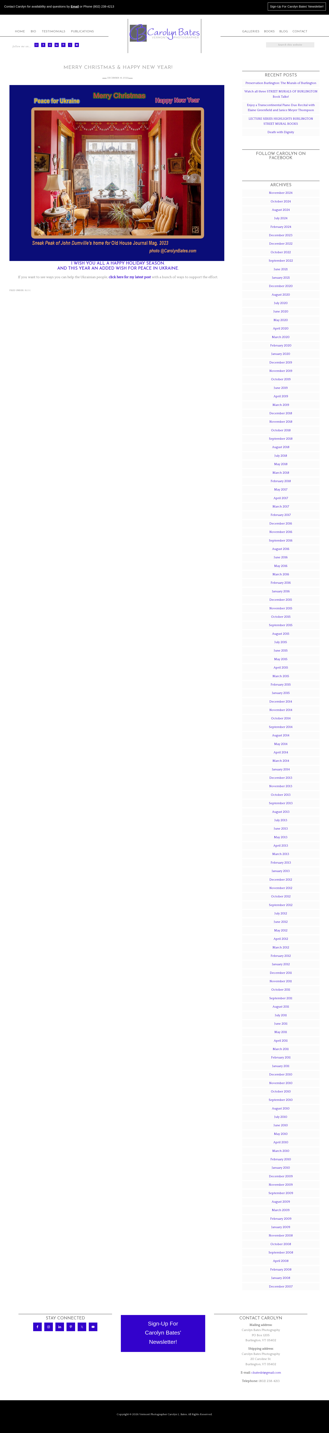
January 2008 (280, 1278)
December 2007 (281, 1286)
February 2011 (281, 1057)
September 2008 (281, 1252)
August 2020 (281, 294)
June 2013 (281, 828)
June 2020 (280, 311)
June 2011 (280, 1023)
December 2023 (280, 235)
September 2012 (280, 905)
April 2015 (281, 667)
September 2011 (280, 998)
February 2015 (281, 684)
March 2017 (281, 506)
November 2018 (280, 421)
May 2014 (280, 744)
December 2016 (280, 523)
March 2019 (281, 405)
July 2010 (280, 1117)
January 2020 (280, 354)
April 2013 (280, 845)
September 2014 (280, 727)
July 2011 (281, 1015)
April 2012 (281, 939)
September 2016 (280, 540)
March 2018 (281, 473)
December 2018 (280, 413)
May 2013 (280, 837)
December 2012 (280, 879)
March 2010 (280, 1151)
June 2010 (281, 1125)
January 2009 (280, 1227)
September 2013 (281, 803)
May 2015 (280, 659)
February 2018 (281, 481)
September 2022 (281, 260)
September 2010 (281, 1100)
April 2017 (281, 498)
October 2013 (281, 795)
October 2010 (281, 1091)
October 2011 (280, 989)
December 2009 (281, 1176)
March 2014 (281, 761)
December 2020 (281, 286)
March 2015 (281, 676)
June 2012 (281, 922)
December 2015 (280, 600)
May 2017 (280, 489)
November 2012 (280, 888)
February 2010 (280, 1159)
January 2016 (281, 591)
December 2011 (281, 973)
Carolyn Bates (164, 33)
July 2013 (280, 820)
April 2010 (280, 1142)
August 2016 (280, 549)
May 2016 (280, 566)
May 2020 (281, 320)
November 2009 (281, 1185)
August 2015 (280, 634)
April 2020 (281, 328)
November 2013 (280, 786)
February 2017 (281, 515)
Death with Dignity (281, 132)
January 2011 (280, 1066)
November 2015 (280, 608)
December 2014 (280, 701)
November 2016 (280, 532)
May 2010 (281, 1134)
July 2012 (280, 913)
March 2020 (281, 337)
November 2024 (280, 193)
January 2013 (281, 871)
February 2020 (280, 345)
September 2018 (280, 439)
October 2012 (281, 896)
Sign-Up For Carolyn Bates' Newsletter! (297, 6)
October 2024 (281, 201)
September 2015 (280, 625)
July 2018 (280, 456)
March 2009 (281, 1210)
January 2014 (281, 769)
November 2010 (280, 1083)
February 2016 (281, 583)
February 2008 (280, 1269)
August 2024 (281, 210)
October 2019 (281, 379)
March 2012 (281, 947)
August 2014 (280, 735)
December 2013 (280, 778)
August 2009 (281, 1202)
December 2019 (280, 362)
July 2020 (281, 303)
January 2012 (281, 964)
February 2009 (280, 1219)
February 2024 (280, 227)
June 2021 (281, 269)
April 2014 (281, 752)
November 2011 (281, 981)
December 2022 (280, 243)
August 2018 (280, 447)
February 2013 (281, 862)
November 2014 (280, 710)
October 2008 (280, 1244)
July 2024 (280, 218)
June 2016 (281, 557)
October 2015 (281, 617)
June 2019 (281, 388)
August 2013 (281, 812)
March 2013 (280, 854)
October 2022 (281, 252)
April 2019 (281, 396)
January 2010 (281, 1167)
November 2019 (280, 371)
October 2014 (281, 718)
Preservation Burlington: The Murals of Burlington (280, 83)
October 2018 (281, 430)
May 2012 (280, 930)
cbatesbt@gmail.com (266, 1372)
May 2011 (280, 1032)
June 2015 (281, 650)
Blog (28, 290)
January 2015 (281, 693)
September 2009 (281, 1193)
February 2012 (281, 956)
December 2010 (280, 1074)
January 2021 (281, 277)
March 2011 (281, 1049)
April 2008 (281, 1261)
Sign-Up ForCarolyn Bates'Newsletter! (163, 1332)
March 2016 (281, 574)
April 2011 (281, 1040)
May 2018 (280, 464)
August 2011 (281, 1006)
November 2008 (281, 1235)
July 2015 (280, 642)
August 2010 (281, 1108)
